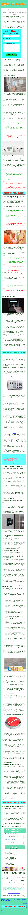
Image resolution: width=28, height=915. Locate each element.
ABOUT (17, 7)
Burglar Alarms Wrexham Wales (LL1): (11, 16)
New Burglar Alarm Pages (13, 899)
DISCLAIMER (24, 7)
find (6, 808)
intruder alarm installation (8, 792)
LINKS (14, 7)
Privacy (25, 903)
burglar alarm (10, 20)
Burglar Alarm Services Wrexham (11, 826)
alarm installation (13, 452)
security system (14, 60)
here (3, 824)
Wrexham (14, 433)
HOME (11, 7)
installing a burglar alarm (17, 594)
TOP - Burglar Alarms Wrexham (9, 882)
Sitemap (3, 899)
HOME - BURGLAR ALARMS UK (14, 893)
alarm (25, 433)
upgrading (6, 534)
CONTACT (20, 7)
